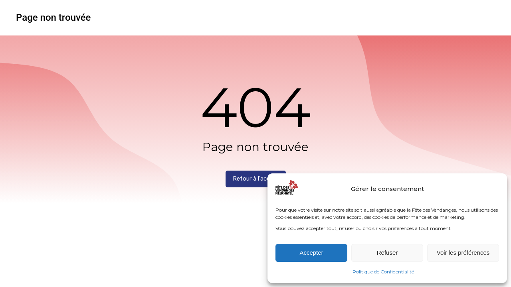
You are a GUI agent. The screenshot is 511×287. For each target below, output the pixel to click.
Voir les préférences (463, 252)
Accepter (311, 252)
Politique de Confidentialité (383, 272)
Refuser (387, 252)
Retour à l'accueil (256, 178)
